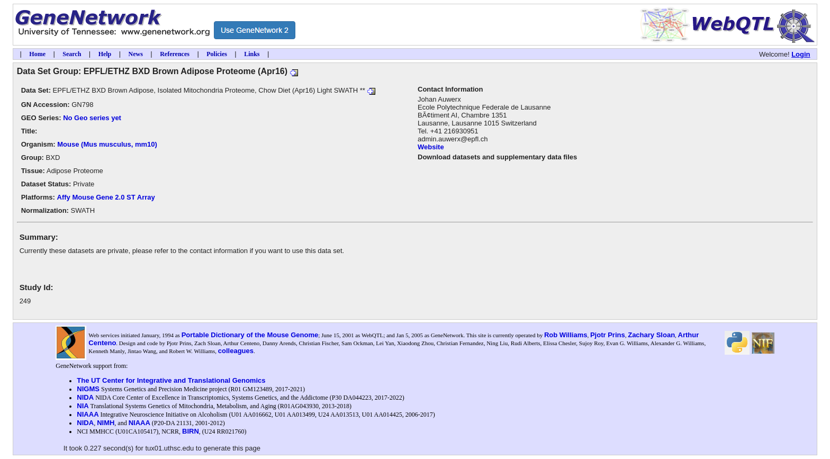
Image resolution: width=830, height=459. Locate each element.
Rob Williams (566, 335)
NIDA (85, 397)
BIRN (190, 431)
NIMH (105, 423)
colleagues (236, 351)
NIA (82, 406)
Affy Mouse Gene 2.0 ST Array (106, 197)
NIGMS (88, 389)
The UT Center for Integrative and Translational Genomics (171, 380)
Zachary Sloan (651, 335)
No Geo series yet (92, 118)
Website (431, 147)
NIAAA (87, 414)
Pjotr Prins (607, 335)
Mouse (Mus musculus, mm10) (107, 144)
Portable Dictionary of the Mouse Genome (250, 335)
